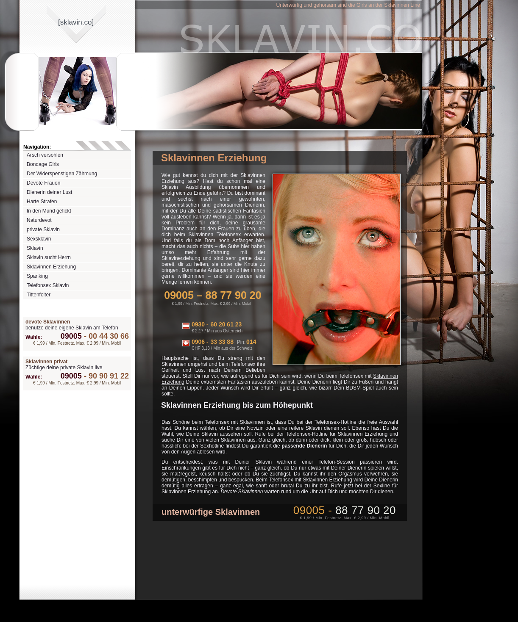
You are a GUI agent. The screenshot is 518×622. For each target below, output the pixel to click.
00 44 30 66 (105, 336)
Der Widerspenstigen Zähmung (62, 174)
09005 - (344, 510)
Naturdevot (39, 220)
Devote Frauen (43, 183)
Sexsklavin (39, 239)
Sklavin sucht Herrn (49, 257)
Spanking (37, 276)
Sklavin (35, 248)
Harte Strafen (42, 202)
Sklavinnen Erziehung (51, 267)
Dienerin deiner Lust (49, 192)
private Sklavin (43, 229)
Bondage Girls (43, 164)
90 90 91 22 (105, 376)
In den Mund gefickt (49, 211)
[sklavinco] (76, 22)
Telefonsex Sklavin (48, 285)
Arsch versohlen (45, 155)
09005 (71, 336)
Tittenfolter (38, 295)
